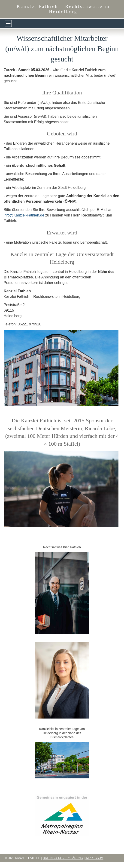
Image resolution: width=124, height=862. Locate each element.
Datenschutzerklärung (63, 858)
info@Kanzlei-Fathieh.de (24, 215)
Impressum (94, 858)
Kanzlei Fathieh (63, 9)
